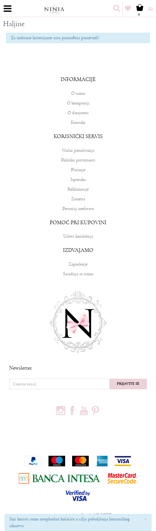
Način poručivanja (78, 150)
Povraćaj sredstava (78, 208)
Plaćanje (78, 170)
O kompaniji (78, 103)
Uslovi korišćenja (78, 236)
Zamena (78, 199)
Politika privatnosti (78, 160)
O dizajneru (78, 113)
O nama (78, 93)
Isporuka (78, 179)
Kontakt (78, 122)
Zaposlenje (78, 264)
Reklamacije (78, 189)
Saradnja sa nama (78, 274)
